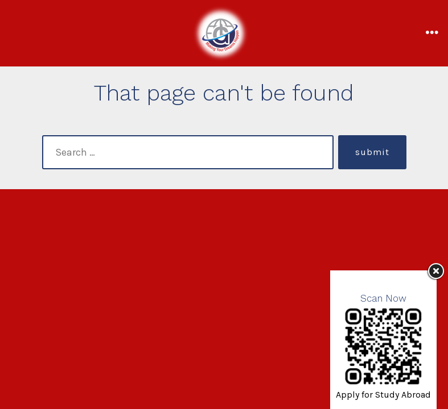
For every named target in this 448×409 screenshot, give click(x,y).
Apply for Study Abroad (383, 394)
